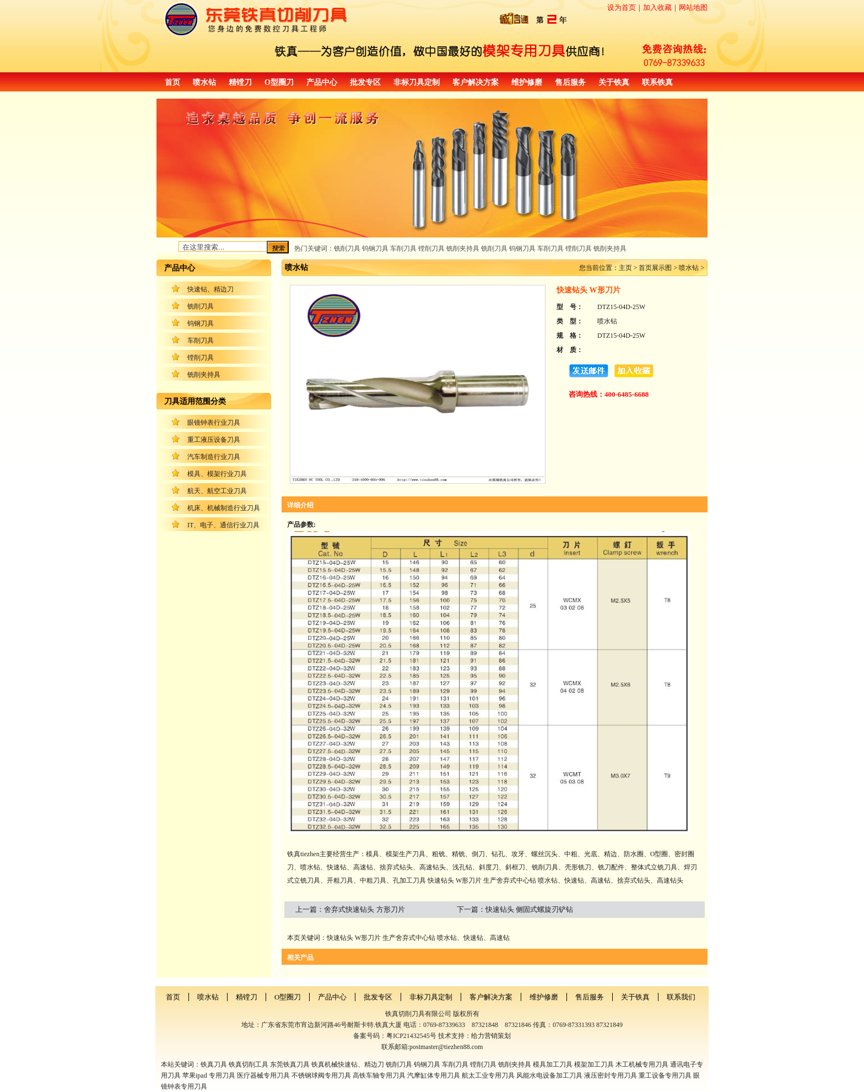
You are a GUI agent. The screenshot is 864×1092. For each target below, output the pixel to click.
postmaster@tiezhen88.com (446, 1047)
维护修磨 (526, 82)
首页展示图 (655, 268)
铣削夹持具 (203, 375)
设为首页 (621, 7)
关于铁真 (613, 82)
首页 (172, 82)
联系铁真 (657, 82)
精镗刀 (240, 82)
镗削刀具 (200, 357)
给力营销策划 (491, 1036)
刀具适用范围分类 (195, 401)
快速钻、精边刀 (210, 289)
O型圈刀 (279, 82)
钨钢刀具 (200, 323)
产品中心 (321, 82)
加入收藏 (657, 7)
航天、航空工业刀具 (217, 491)
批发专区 (365, 82)
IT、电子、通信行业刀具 (223, 525)
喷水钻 (204, 82)
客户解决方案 (475, 82)
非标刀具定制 (416, 82)
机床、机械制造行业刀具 (223, 508)
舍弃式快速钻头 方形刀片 (364, 909)
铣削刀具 (200, 306)
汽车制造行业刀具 (213, 457)
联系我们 (681, 997)
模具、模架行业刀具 (217, 474)
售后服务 (570, 82)
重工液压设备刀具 (213, 440)
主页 (625, 268)
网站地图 (693, 7)
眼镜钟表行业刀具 (213, 422)
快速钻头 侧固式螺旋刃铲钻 (529, 909)
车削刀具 (200, 340)
